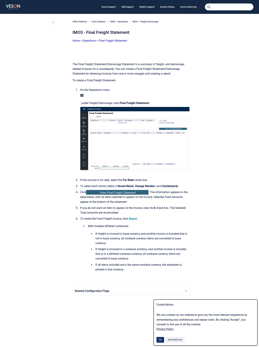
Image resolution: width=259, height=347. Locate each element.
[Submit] (209, 7)
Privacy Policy (165, 329)
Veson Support (108, 7)
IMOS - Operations (119, 21)
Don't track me (175, 339)
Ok (160, 339)
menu (106, 90)
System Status (167, 7)
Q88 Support (127, 7)
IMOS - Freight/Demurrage (145, 21)
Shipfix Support (147, 7)
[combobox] (229, 7)
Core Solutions (98, 21)
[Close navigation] (53, 22)
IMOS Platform (80, 21)
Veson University (188, 7)
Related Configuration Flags (131, 291)
